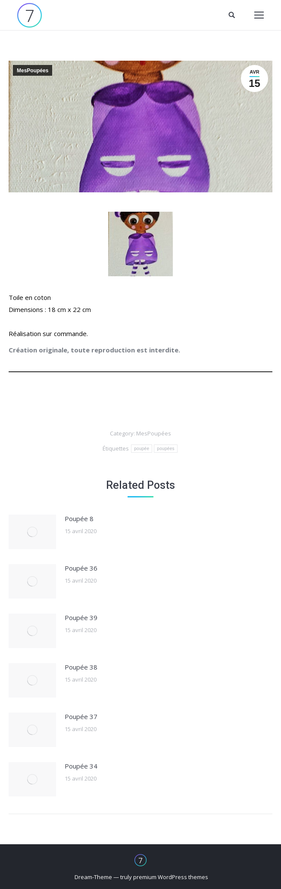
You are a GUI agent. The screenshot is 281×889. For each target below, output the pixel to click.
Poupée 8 (79, 518)
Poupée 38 (81, 667)
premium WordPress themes (170, 877)
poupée (141, 448)
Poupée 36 (81, 568)
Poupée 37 (81, 716)
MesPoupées (32, 71)
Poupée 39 (81, 617)
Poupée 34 (81, 766)
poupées (165, 448)
